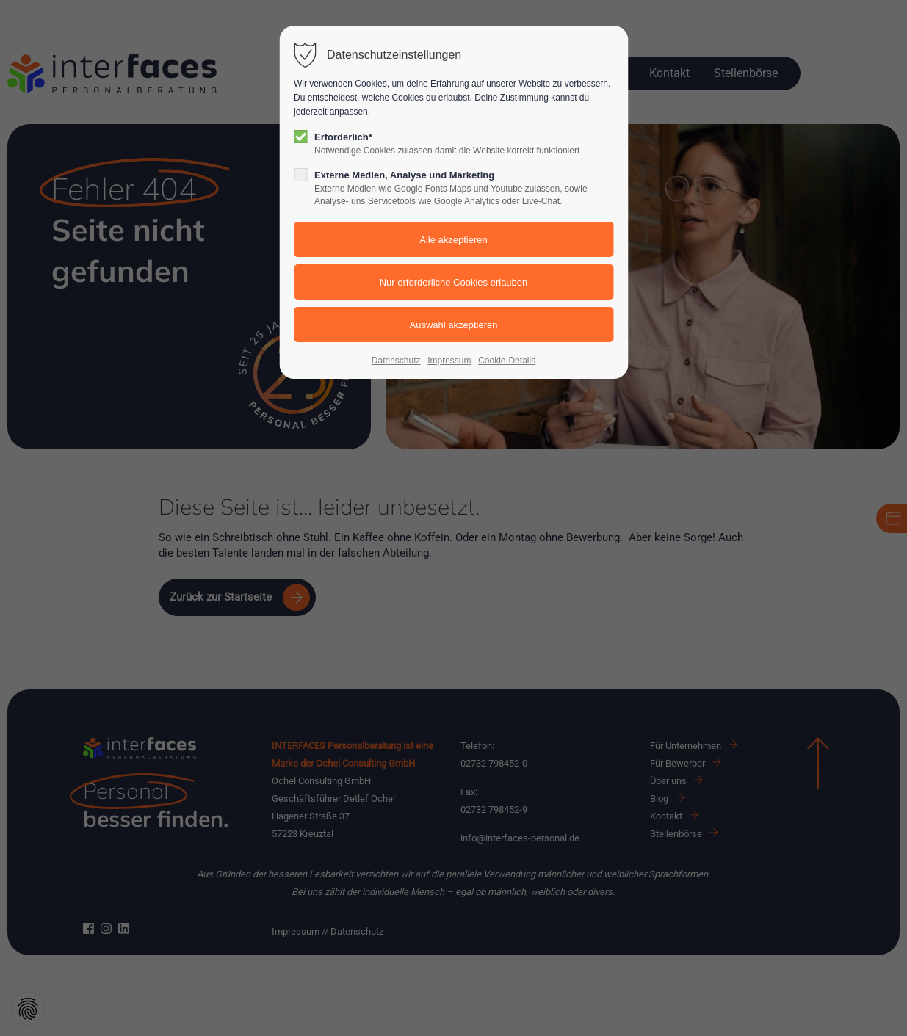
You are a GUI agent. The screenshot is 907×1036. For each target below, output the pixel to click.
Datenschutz (396, 360)
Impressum (449, 360)
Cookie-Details (506, 360)
